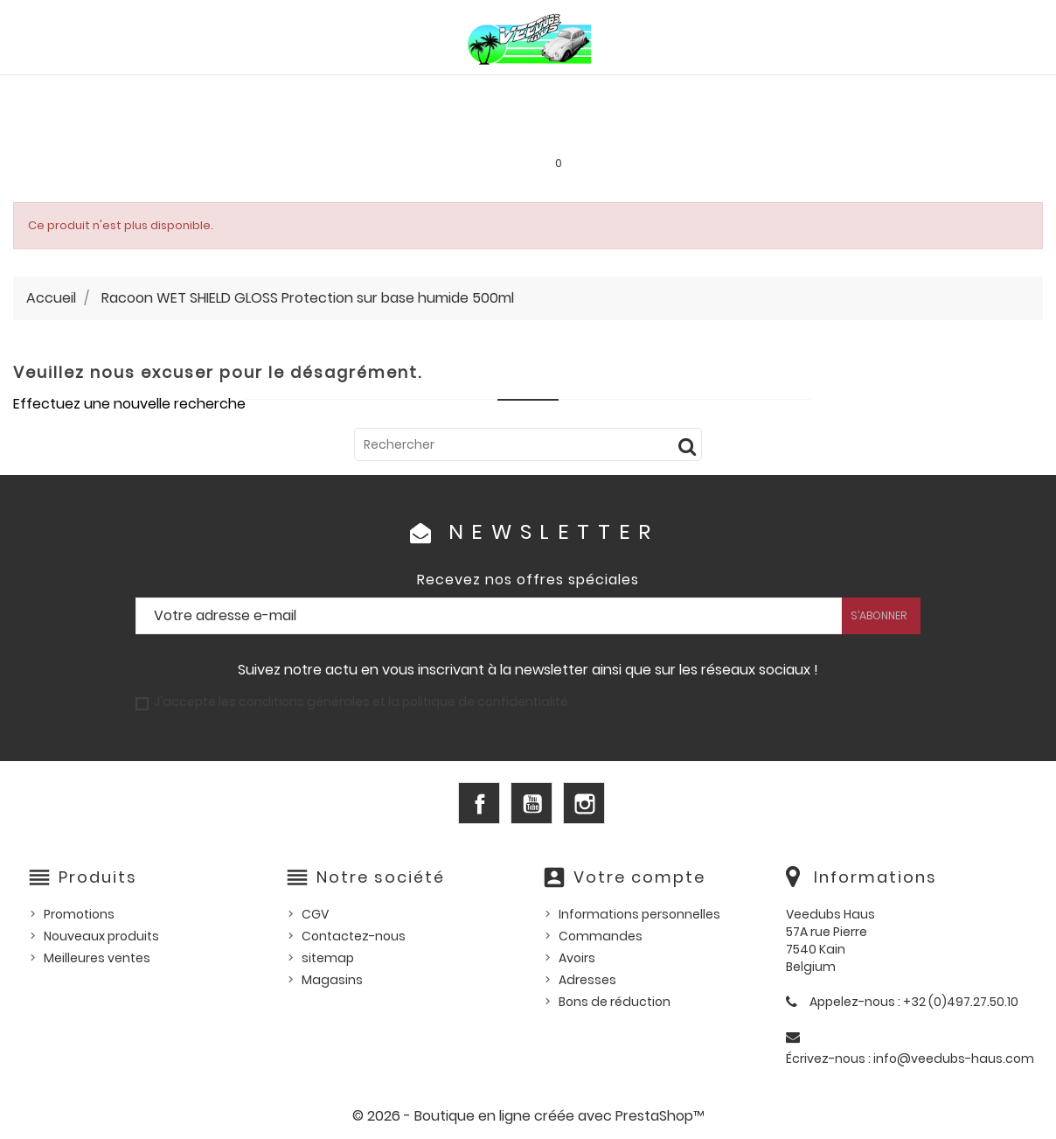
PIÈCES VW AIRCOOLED (131, 93)
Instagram (584, 803)
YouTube (531, 803)
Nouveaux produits (101, 936)
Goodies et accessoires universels (326, 131)
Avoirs (577, 958)
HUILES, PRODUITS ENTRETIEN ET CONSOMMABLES (540, 93)
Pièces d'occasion (844, 93)
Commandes (601, 936)
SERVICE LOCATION (660, 131)
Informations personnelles (639, 914)
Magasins (332, 980)
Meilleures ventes (97, 958)
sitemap (328, 958)
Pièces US (733, 93)
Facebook (479, 803)
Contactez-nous (354, 936)
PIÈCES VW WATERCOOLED (299, 93)
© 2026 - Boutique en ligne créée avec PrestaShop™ (528, 1116)
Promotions (79, 914)
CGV (315, 914)
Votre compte (639, 877)
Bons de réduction (614, 1001)
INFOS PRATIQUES (789, 131)
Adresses (587, 980)
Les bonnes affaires (521, 131)
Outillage (958, 93)
